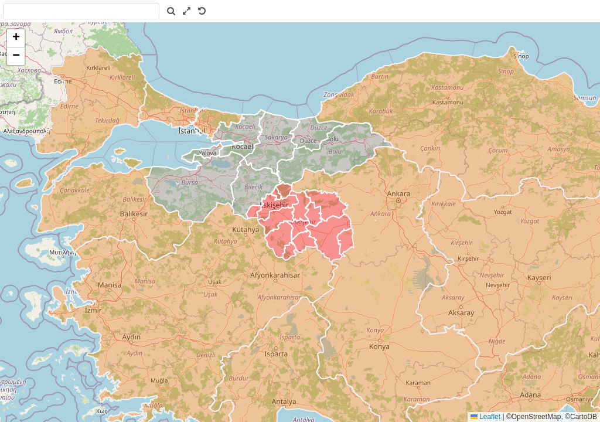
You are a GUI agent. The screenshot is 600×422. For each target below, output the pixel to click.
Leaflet (485, 417)
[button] (16, 38)
